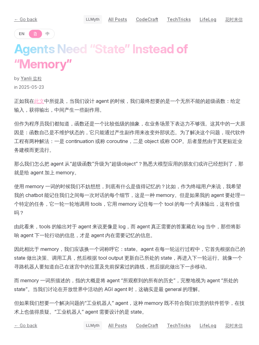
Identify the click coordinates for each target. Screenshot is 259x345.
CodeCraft (147, 19)
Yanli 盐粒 (31, 78)
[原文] (35, 34)
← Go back (25, 19)
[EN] (22, 34)
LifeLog (208, 19)
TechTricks (179, 19)
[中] (48, 34)
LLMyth (93, 19)
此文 (39, 101)
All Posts (117, 19)
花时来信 (234, 19)
